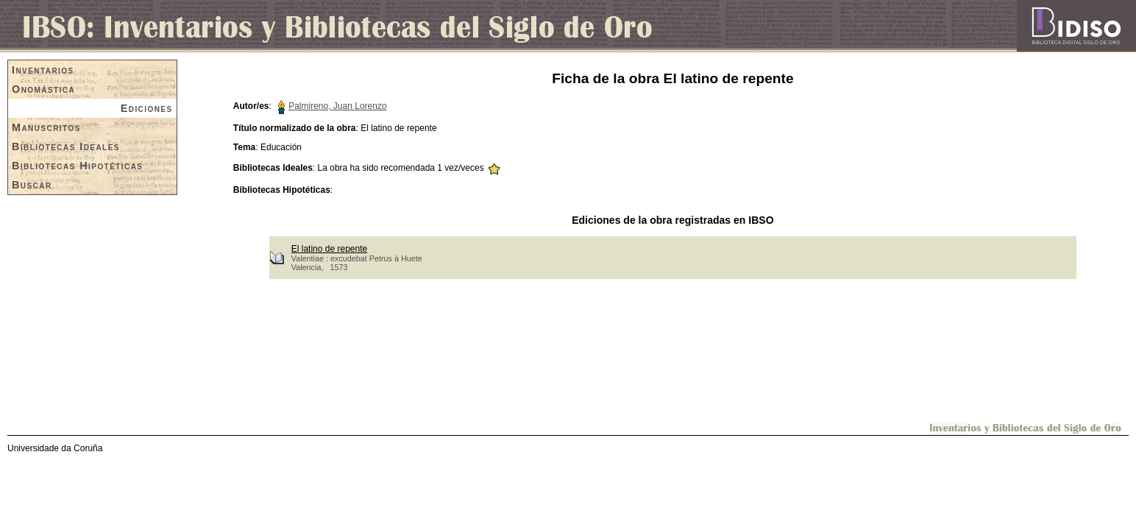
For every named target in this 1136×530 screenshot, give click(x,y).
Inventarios (43, 70)
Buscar (32, 185)
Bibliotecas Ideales (66, 146)
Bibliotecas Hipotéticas (77, 166)
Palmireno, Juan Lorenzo (337, 106)
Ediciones (147, 108)
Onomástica (43, 89)
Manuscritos (46, 127)
